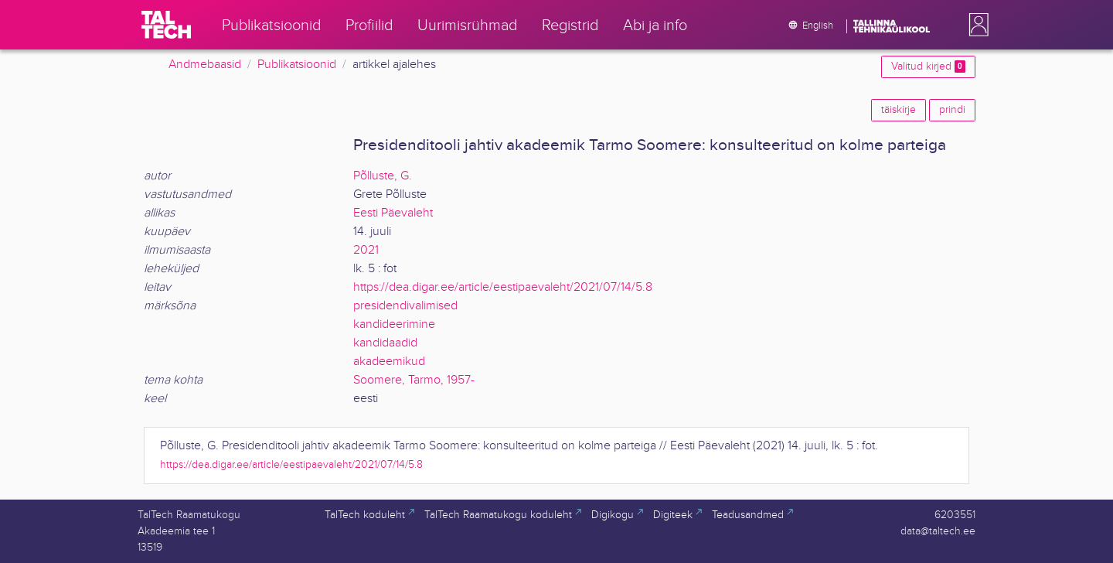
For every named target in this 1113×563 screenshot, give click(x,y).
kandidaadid (385, 343)
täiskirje (898, 110)
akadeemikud (389, 361)
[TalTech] (166, 24)
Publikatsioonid (296, 64)
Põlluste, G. (382, 176)
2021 (366, 250)
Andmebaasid (204, 64)
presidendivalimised (405, 306)
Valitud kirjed (928, 66)
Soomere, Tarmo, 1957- (414, 380)
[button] (975, 24)
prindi (952, 110)
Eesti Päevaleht (393, 213)
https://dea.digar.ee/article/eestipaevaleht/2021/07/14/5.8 (502, 287)
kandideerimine (394, 324)
